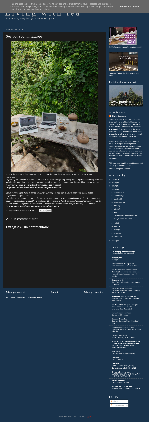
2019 (114, 179)
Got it (136, 6)
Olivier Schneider (119, 116)
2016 (114, 189)
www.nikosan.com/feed (121, 313)
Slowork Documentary (121, 372)
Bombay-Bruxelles (119, 319)
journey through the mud (122, 386)
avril (116, 226)
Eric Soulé (116, 352)
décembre (118, 192)
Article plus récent (15, 292)
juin (115, 212)
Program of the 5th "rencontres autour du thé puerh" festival (33, 188)
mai (115, 223)
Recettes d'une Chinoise (122, 288)
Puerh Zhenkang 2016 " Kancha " (124, 337)
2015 (114, 241)
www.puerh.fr (114, 129)
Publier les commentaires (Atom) (29, 297)
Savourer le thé (118, 280)
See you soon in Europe (123, 219)
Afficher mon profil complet (119, 169)
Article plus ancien (93, 292)
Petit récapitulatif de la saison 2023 (124, 266)
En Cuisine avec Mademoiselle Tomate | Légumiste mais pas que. (126, 271)
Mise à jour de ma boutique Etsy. (124, 354)
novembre (118, 196)
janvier (117, 236)
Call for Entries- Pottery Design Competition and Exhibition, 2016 (124, 367)
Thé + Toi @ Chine (118, 348)
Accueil (54, 292)
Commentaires (117, 405)
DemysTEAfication (119, 335)
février (116, 233)
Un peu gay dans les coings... (124, 252)
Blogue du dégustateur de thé (124, 296)
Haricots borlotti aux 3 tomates (123, 254)
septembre (118, 202)
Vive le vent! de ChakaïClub (122, 309)
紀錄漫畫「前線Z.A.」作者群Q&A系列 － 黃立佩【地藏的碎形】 (126, 375)
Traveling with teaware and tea (125, 215)
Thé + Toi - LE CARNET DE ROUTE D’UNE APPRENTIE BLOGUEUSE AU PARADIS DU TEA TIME (126, 343)
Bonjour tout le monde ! (120, 315)
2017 (114, 186)
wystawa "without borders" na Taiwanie (126, 388)
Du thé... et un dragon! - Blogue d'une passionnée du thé (125, 306)
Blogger (88, 417)
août (116, 206)
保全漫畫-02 (116, 260)
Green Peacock (117, 360)
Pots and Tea (117, 364)
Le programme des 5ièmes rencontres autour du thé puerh (32, 206)
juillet (116, 209)
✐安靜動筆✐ (117, 258)
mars (116, 230)
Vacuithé (115, 358)
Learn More (125, 6)
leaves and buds (118, 380)
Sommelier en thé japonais (123, 264)
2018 (114, 183)
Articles (114, 401)
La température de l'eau (120, 382)
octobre (117, 199)
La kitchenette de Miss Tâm (123, 327)
